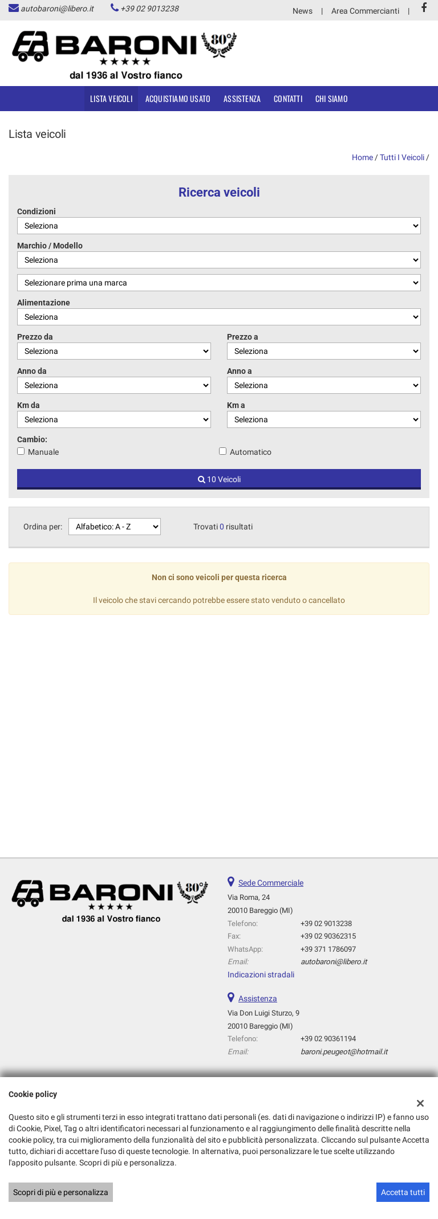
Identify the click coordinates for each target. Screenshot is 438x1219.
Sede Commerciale (270, 882)
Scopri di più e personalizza (60, 1192)
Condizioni (36, 211)
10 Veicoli (219, 479)
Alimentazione (43, 302)
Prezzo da (35, 336)
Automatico (250, 451)
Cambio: (32, 439)
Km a (236, 405)
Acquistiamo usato (177, 98)
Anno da (32, 371)
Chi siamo (331, 98)
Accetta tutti (403, 1192)
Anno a (239, 371)
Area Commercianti (365, 10)
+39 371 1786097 (328, 949)
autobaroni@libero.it (57, 8)
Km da (28, 405)
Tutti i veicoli (402, 157)
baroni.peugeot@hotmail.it (344, 1051)
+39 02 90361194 (328, 1038)
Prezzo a (242, 336)
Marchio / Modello (50, 245)
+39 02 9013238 (149, 8)
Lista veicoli (111, 98)
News (303, 10)
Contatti (288, 98)
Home (362, 157)
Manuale (43, 451)
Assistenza (242, 98)
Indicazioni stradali (261, 974)
